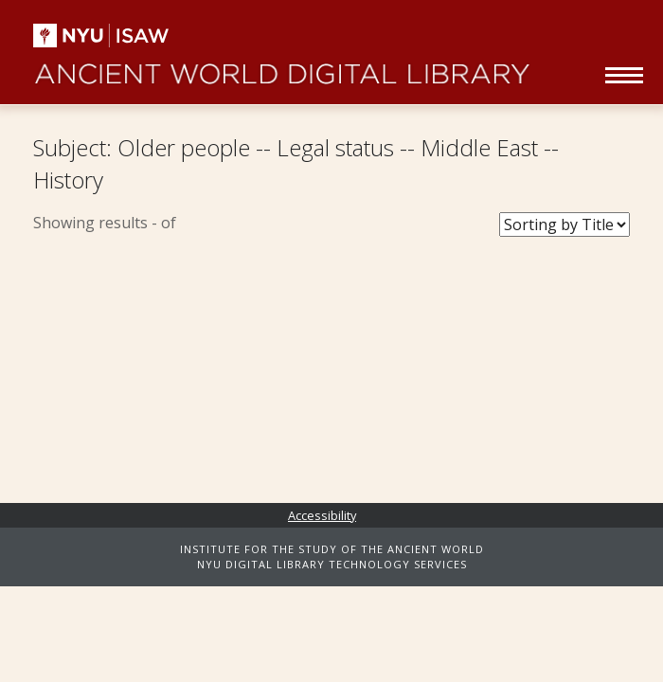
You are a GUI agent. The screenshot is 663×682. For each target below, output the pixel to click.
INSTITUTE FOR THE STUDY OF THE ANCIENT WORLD (332, 549)
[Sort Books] (564, 224)
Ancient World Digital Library (281, 66)
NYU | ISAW (116, 35)
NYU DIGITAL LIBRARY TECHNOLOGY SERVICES (332, 564)
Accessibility (322, 515)
